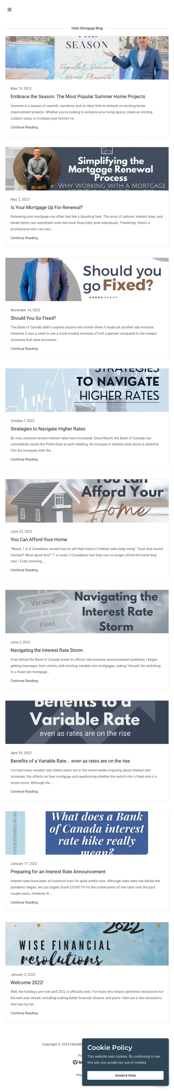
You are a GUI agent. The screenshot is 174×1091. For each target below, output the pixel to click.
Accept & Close (125, 1075)
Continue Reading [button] (24, 127)
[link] (87, 86)
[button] (17, 9)
